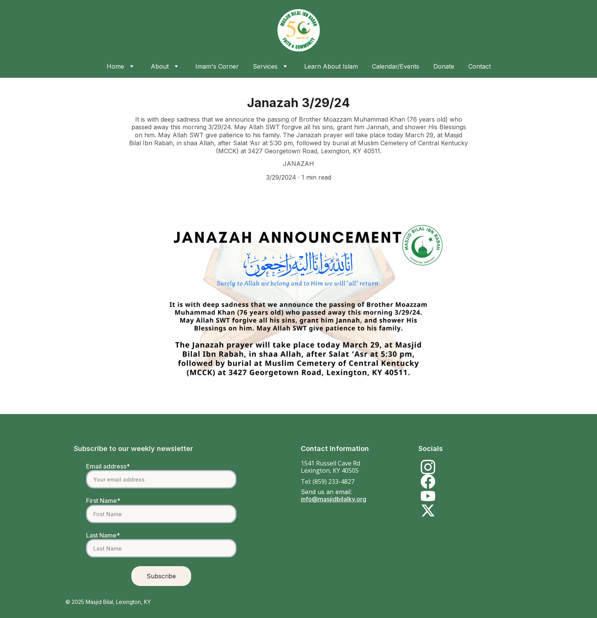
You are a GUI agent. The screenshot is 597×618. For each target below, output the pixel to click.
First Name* (103, 500)
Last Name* (103, 535)
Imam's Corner (217, 66)
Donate (443, 66)
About (160, 66)
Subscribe (161, 576)
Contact (479, 66)
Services (265, 66)
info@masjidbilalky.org (333, 499)
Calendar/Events (395, 66)
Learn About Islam (331, 66)
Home (115, 66)
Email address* (108, 466)
